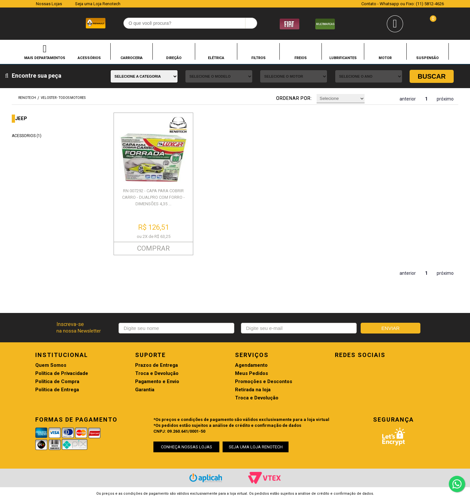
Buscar (432, 76)
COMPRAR (153, 248)
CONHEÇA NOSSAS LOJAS (186, 446)
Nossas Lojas (49, 3)
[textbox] (190, 23)
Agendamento (251, 365)
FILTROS (258, 58)
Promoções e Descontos (263, 381)
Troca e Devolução (157, 373)
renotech (27, 98)
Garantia (144, 389)
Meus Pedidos (251, 373)
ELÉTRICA (216, 58)
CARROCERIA (131, 58)
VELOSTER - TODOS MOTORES (63, 98)
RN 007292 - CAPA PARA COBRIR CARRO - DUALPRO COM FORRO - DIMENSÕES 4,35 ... (153, 197)
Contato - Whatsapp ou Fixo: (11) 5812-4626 (402, 3)
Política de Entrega (57, 389)
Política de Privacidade (61, 373)
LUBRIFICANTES (343, 58)
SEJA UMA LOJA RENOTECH (256, 446)
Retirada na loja (253, 389)
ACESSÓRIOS (89, 58)
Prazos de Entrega (156, 365)
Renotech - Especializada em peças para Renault (26, 22)
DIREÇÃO (173, 58)
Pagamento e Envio (157, 381)
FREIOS (300, 58)
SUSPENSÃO (427, 58)
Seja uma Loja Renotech (97, 3)
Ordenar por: (294, 98)
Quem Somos (50, 365)
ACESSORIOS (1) (26, 136)
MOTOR (385, 58)
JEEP (21, 118)
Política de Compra (57, 381)
